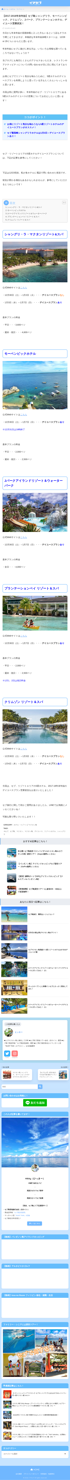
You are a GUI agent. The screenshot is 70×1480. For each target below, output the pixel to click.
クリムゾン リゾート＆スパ (18, 220)
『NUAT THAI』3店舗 (22, 1215)
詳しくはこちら (34, 1223)
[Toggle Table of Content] (63, 202)
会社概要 (19, 1474)
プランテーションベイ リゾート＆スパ (23, 217)
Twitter (7, 1057)
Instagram (15, 1057)
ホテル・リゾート (20, 825)
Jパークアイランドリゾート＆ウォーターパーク (27, 213)
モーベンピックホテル (16, 210)
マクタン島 (33, 825)
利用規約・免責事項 (47, 1474)
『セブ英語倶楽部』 (20, 1212)
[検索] (40, 1086)
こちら (23, 287)
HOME (35, 1470)
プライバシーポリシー (31, 1474)
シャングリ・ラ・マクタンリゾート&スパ (24, 207)
